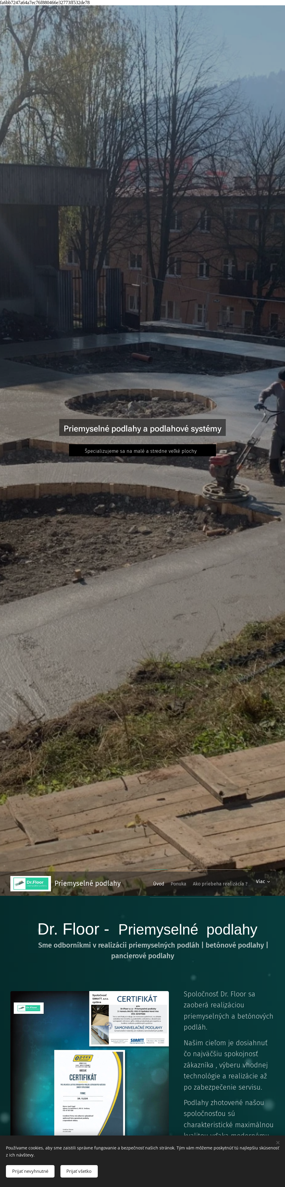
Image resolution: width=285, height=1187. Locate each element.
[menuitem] (213, 884)
